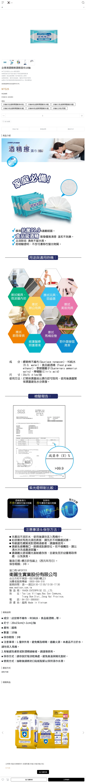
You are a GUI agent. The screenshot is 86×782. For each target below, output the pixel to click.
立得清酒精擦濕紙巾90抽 (41, 711)
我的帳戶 (14, 734)
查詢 (2, 734)
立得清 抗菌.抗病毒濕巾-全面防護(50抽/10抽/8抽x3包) (16, 712)
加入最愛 (6, 121)
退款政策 (21, 734)
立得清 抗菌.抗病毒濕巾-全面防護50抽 (69, 712)
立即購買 (66, 780)
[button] (83, 706)
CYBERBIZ (58, 774)
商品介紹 (15, 129)
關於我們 (8, 734)
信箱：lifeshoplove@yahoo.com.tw (13, 751)
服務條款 (34, 734)
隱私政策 (28, 734)
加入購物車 (29, 780)
